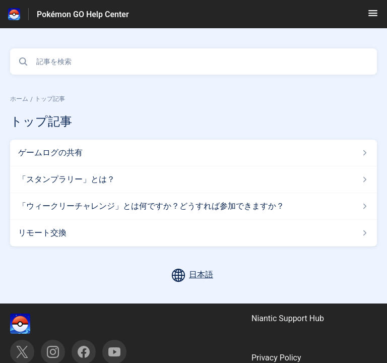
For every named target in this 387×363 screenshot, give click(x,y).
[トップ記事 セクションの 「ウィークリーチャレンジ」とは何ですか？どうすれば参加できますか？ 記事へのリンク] (193, 206)
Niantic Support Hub (287, 318)
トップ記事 (50, 98)
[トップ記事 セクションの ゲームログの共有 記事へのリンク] (193, 153)
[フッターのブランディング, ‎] (30, 324)
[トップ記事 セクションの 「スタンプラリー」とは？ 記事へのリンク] (193, 179)
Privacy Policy (276, 357)
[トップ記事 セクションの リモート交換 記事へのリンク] (193, 233)
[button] (373, 16)
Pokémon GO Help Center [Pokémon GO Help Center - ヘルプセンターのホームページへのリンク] (83, 14)
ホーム (19, 98)
